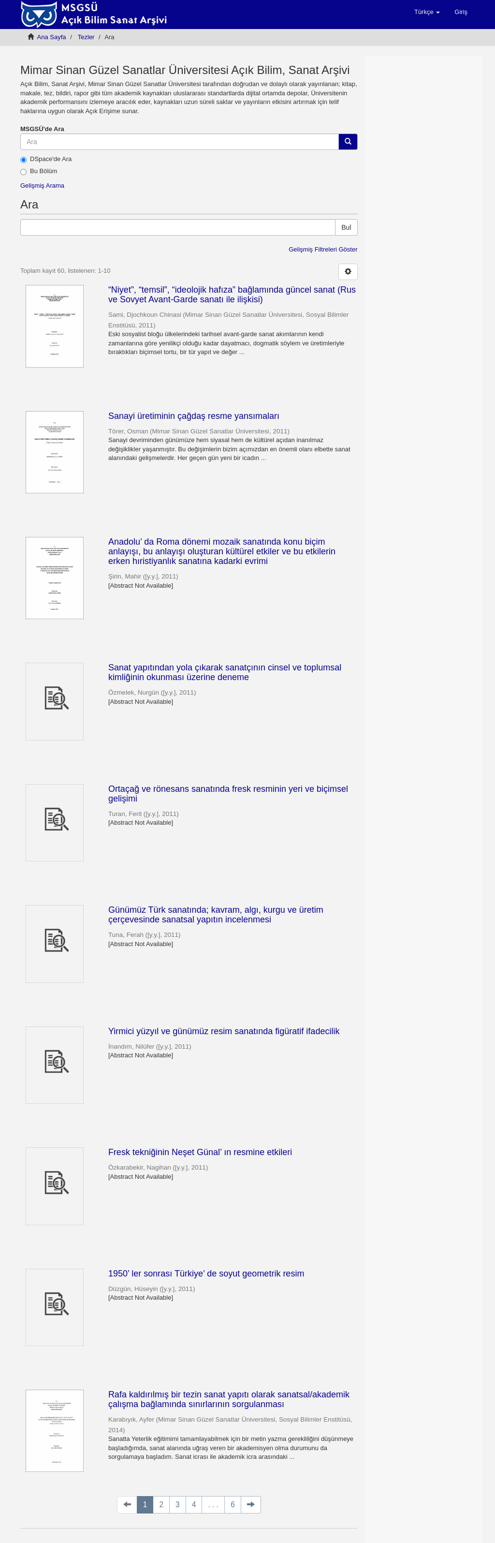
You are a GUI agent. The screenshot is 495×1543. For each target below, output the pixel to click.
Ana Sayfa (51, 37)
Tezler (86, 37)
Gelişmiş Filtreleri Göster (323, 249)
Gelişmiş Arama (42, 185)
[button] (427, 12)
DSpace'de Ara (46, 159)
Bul (346, 227)
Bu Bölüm (38, 171)
